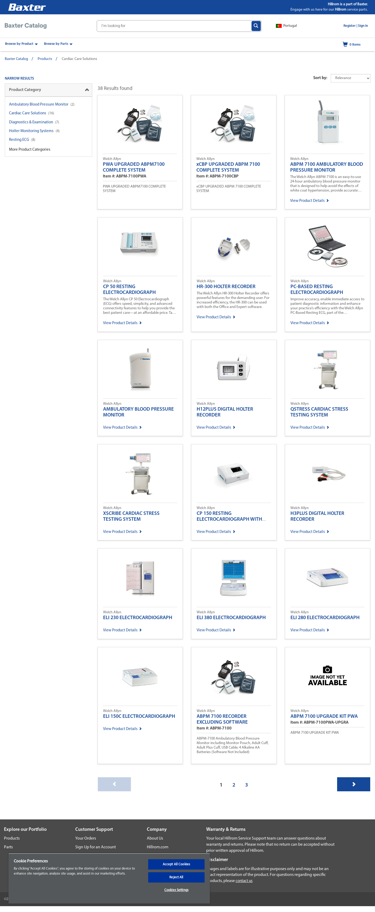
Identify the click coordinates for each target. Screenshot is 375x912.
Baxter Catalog (16, 59)
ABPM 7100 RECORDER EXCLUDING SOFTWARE (222, 719)
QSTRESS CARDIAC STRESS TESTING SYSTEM (319, 412)
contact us (244, 881)
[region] (109, 878)
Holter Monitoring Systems (31, 131)
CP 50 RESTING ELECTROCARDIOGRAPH (129, 289)
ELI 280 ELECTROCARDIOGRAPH (325, 617)
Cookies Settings (176, 890)
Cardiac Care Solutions (27, 113)
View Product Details (309, 201)
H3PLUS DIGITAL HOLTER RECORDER (317, 516)
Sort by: (320, 78)
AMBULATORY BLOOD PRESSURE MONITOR (138, 412)
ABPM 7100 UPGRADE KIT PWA (324, 716)
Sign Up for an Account (95, 847)
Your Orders (85, 838)
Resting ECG (19, 140)
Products (45, 59)
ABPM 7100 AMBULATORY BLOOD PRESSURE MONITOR (326, 167)
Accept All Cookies (176, 864)
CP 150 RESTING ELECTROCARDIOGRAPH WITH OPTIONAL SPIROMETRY (229, 519)
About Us (155, 838)
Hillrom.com (157, 847)
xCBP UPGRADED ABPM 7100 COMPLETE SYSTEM (228, 167)
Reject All (176, 877)
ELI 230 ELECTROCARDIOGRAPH (137, 617)
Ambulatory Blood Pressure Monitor (38, 105)
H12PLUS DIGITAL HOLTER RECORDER (225, 412)
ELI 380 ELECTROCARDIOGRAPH (231, 617)
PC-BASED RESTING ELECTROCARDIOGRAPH (316, 289)
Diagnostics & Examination (31, 122)
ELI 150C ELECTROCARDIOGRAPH (139, 716)
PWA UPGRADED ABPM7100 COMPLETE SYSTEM (134, 167)
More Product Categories (29, 150)
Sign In (363, 26)
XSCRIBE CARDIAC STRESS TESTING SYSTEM (131, 516)
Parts (8, 847)
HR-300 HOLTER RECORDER (226, 286)
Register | (350, 26)
